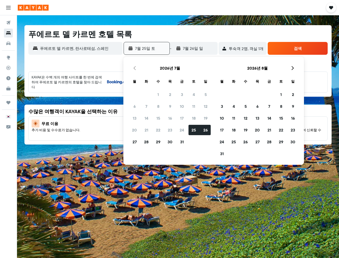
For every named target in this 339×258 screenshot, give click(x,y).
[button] (8, 7)
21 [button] (146, 130)
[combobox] (80, 48)
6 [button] (134, 106)
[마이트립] (8, 103)
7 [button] (146, 106)
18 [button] (194, 118)
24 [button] (182, 130)
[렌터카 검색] (8, 43)
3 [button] (182, 94)
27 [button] (134, 141)
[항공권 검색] (8, 23)
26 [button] (205, 130)
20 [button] (134, 130)
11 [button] (193, 106)
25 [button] (193, 130)
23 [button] (170, 130)
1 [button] (158, 94)
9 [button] (170, 106)
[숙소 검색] (8, 33)
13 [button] (134, 118)
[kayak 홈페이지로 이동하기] (33, 8)
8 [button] (158, 106)
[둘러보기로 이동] (8, 57)
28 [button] (146, 141)
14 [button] (146, 118)
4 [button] (194, 94)
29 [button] (158, 141)
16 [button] (170, 118)
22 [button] (158, 130)
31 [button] (182, 141)
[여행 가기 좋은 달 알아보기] (8, 78)
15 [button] (158, 118)
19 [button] (205, 118)
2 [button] (170, 94)
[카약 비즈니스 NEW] (8, 88)
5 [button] (206, 94)
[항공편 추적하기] (8, 68)
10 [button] (182, 106)
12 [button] (205, 106)
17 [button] (182, 118)
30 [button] (170, 141)
